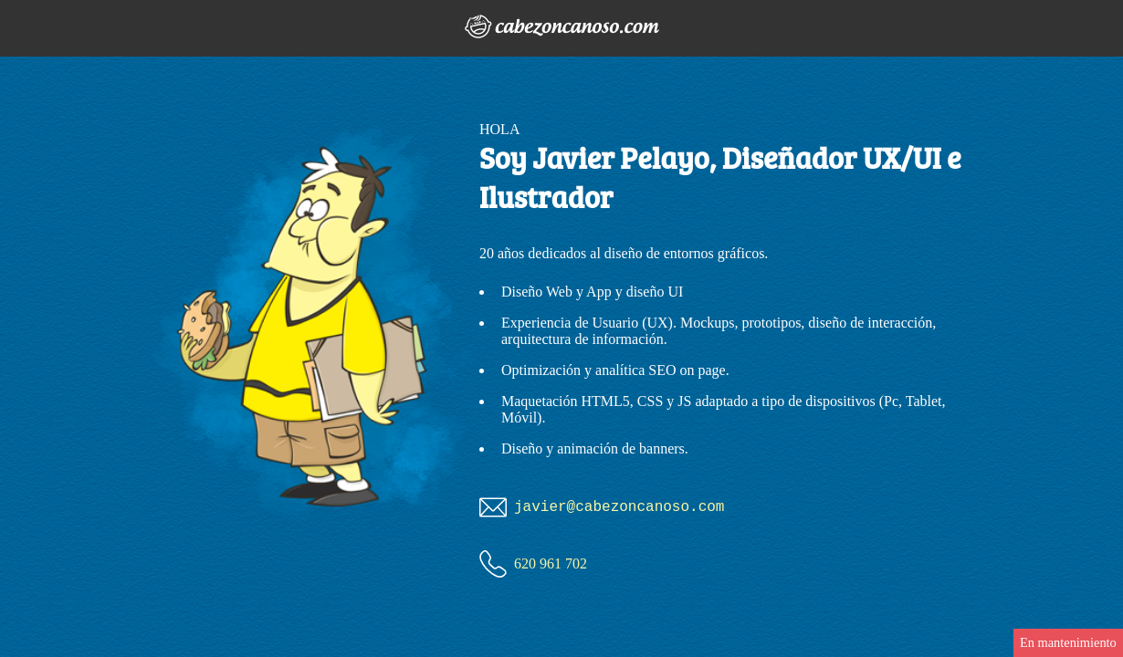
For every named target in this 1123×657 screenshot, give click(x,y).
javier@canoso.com (619, 507)
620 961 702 (550, 563)
